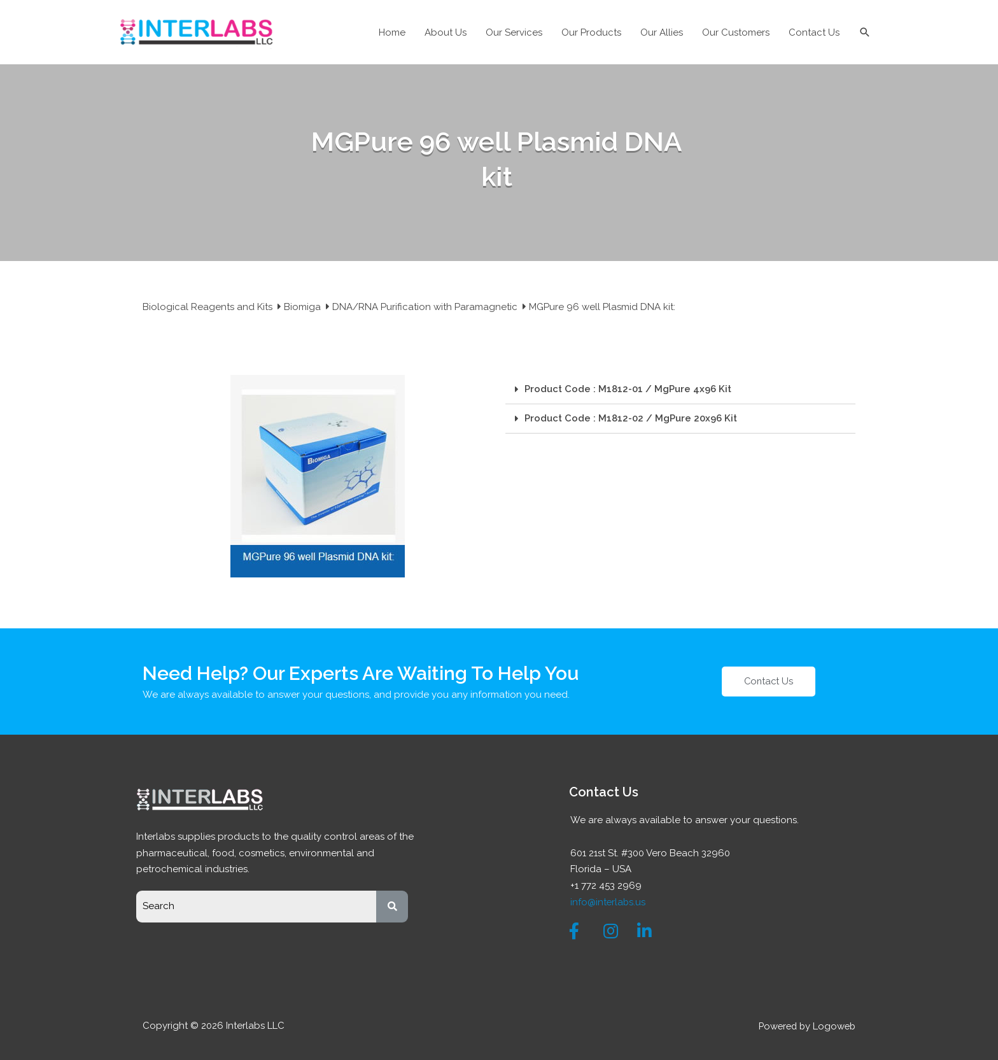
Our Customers (736, 32)
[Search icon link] (865, 32)
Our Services (514, 32)
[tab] (680, 389)
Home (392, 32)
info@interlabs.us (608, 901)
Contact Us (814, 32)
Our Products (591, 32)
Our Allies (661, 32)
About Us (446, 32)
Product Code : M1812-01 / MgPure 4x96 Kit (627, 389)
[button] (769, 681)
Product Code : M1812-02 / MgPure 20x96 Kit (630, 418)
